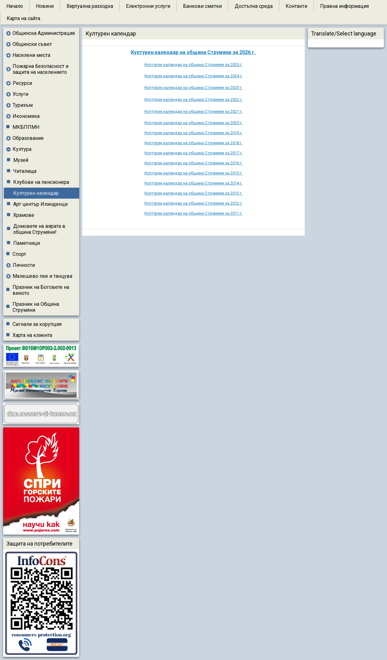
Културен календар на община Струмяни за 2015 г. (193, 173)
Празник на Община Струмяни (36, 307)
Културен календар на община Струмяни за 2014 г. (193, 183)
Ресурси (22, 83)
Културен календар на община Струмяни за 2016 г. (193, 163)
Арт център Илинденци (40, 204)
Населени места (31, 55)
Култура (22, 149)
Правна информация (344, 6)
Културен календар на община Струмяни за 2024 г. (193, 76)
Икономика (26, 116)
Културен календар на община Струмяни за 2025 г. (193, 64)
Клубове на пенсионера (41, 182)
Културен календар (36, 193)
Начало (14, 6)
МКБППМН (26, 127)
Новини (45, 6)
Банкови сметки (202, 6)
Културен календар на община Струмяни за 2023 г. (193, 87)
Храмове (23, 215)
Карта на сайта (23, 18)
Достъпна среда (254, 6)
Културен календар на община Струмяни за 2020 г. (193, 122)
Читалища (24, 171)
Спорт (19, 254)
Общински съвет (32, 44)
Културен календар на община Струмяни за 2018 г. (193, 142)
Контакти (296, 6)
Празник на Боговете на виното (41, 290)
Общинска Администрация (44, 33)
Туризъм (23, 105)
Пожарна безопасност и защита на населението (40, 69)
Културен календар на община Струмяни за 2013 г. (193, 193)
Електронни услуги (148, 6)
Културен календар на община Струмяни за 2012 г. (193, 203)
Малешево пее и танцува (42, 276)
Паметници (26, 243)
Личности (24, 265)
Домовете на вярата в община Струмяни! (39, 229)
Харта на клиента (32, 335)
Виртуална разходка (90, 6)
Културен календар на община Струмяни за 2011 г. (193, 213)
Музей (20, 160)
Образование (28, 138)
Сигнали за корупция (37, 324)
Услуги (20, 94)
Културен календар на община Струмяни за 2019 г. (193, 132)
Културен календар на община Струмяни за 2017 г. (193, 153)
